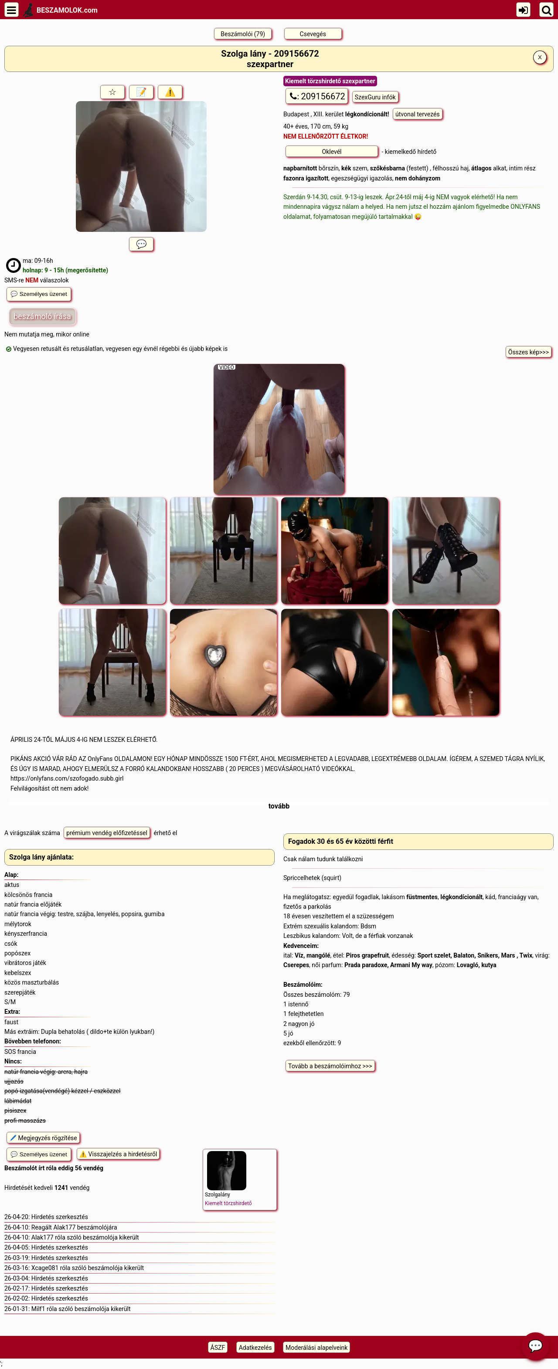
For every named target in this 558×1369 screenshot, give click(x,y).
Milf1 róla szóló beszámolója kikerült (81, 1308)
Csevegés (313, 34)
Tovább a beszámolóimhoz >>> (330, 1066)
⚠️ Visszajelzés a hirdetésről (118, 1154)
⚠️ (170, 92)
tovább (279, 806)
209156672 (316, 96)
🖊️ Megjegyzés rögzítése (43, 1138)
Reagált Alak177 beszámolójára (74, 1227)
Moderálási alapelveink (316, 1347)
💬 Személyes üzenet (38, 294)
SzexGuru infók (375, 97)
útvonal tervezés (417, 114)
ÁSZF (218, 1347)
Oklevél (332, 151)
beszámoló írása (42, 316)
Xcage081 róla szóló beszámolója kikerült (87, 1267)
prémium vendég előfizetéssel (106, 832)
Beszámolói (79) (243, 34)
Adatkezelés (255, 1347)
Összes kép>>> (528, 352)
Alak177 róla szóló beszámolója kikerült (85, 1237)
